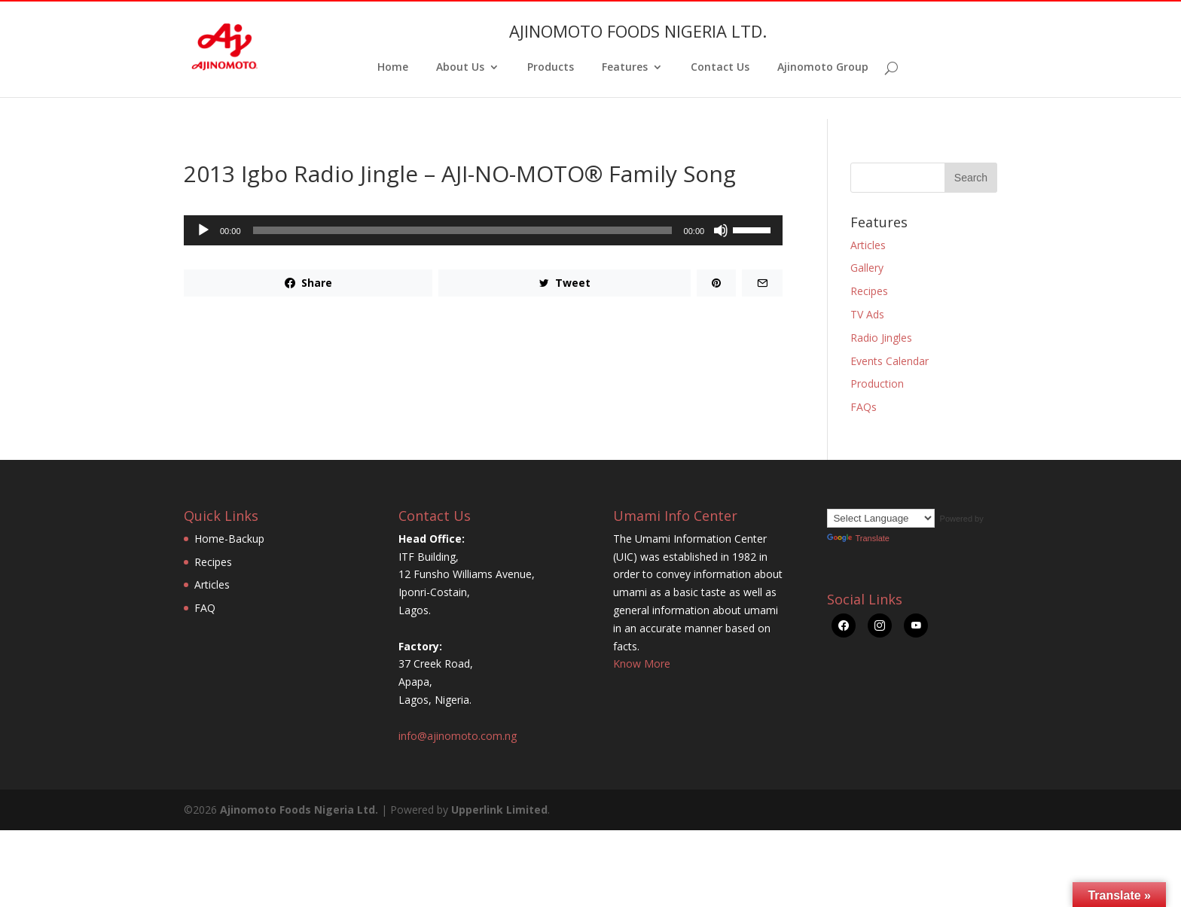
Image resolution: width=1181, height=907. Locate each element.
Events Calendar (889, 361)
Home (392, 68)
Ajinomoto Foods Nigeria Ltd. (299, 809)
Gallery (866, 267)
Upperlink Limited (499, 809)
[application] (483, 230)
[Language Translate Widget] (881, 518)
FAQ (204, 608)
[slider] (462, 230)
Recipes (869, 291)
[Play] (203, 230)
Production (877, 383)
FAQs (863, 407)
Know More (641, 663)
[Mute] (720, 230)
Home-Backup (229, 538)
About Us (460, 68)
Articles (868, 245)
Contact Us (720, 68)
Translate (858, 538)
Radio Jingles (881, 337)
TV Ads (867, 314)
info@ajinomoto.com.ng (457, 736)
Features (625, 68)
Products (550, 68)
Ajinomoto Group (822, 68)
